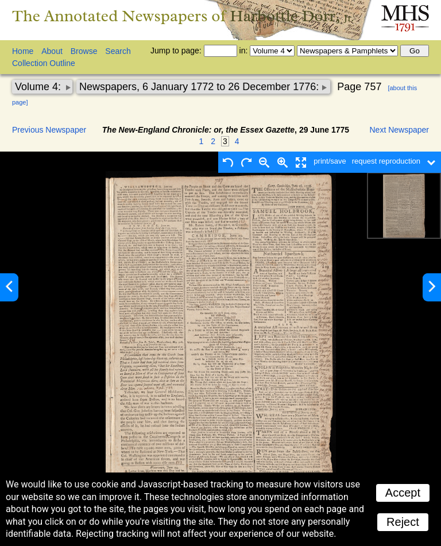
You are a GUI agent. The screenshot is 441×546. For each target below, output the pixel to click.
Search (117, 51)
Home (22, 51)
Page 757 (359, 86)
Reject (402, 522)
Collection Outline (43, 63)
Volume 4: (39, 86)
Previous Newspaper (49, 129)
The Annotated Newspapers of (183, 16)
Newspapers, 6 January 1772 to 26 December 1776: (200, 86)
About (52, 51)
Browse (84, 51)
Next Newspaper (400, 129)
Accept (402, 492)
